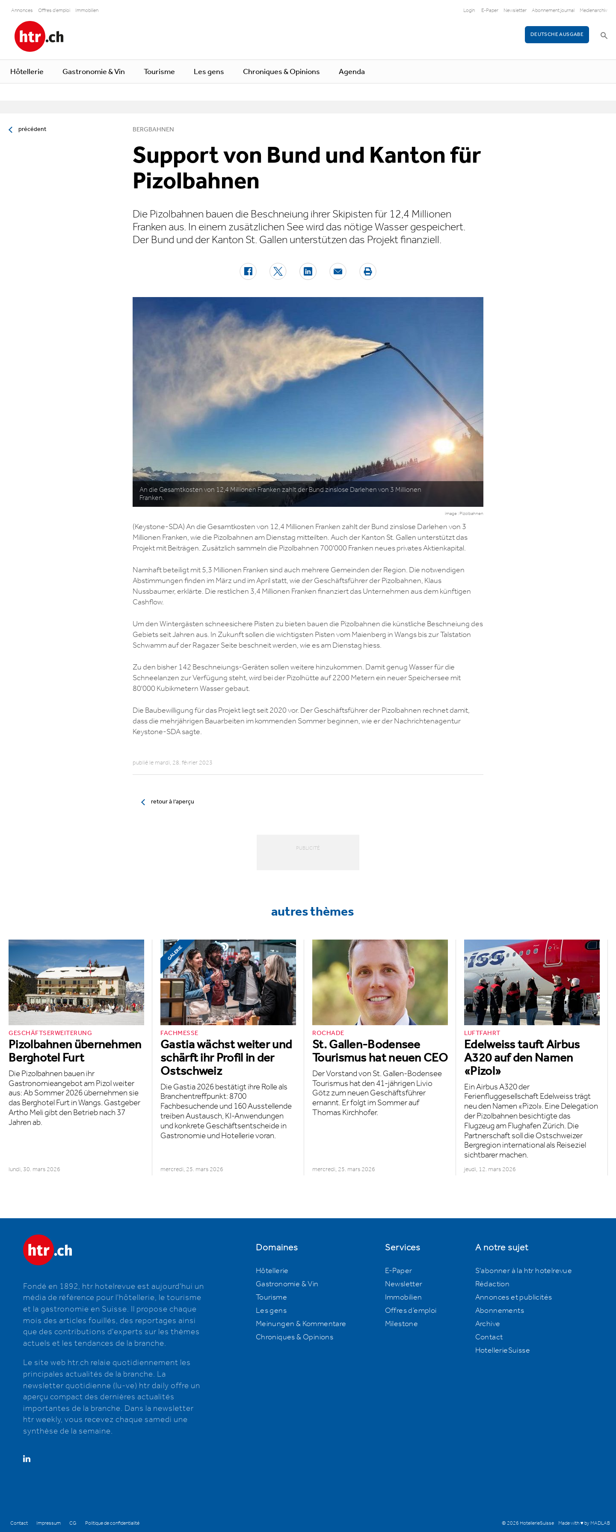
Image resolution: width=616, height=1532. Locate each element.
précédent (32, 129)
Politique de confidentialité (112, 1523)
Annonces (22, 10)
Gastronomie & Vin (93, 72)
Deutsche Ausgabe (556, 34)
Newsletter (515, 10)
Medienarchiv (593, 10)
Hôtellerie (27, 72)
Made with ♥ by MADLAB (584, 1523)
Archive (487, 1324)
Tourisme (159, 72)
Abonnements (499, 1311)
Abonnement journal (553, 10)
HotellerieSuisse (502, 1350)
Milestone (401, 1324)
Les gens (209, 72)
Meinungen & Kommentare (301, 1324)
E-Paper (489, 10)
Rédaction (492, 1284)
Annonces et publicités (513, 1297)
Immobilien (86, 10)
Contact (489, 1337)
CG (73, 1523)
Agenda (352, 72)
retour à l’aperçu (172, 802)
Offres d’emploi (411, 1311)
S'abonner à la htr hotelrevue (523, 1271)
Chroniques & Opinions (281, 72)
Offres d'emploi (54, 10)
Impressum (48, 1523)
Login (469, 10)
